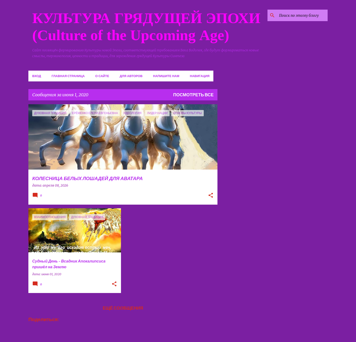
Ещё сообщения (123, 308)
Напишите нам (166, 76)
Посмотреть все (193, 94)
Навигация (200, 76)
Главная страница (68, 76)
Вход (36, 76)
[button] (211, 195)
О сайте (102, 76)
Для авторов (131, 76)
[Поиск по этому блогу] (302, 15)
